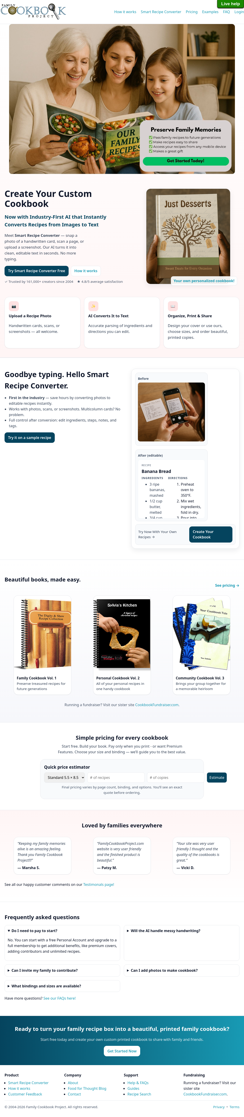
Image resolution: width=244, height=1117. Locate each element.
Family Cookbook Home (33, 11)
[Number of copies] (175, 777)
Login (239, 11)
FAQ (226, 11)
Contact (74, 1094)
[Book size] (64, 777)
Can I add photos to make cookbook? (164, 970)
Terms (234, 1107)
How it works (125, 11)
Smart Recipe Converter (161, 11)
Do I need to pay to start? (34, 930)
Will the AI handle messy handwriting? (165, 930)
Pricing (192, 11)
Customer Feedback (25, 1094)
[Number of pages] (116, 777)
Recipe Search (139, 1094)
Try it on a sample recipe (29, 437)
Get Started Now (122, 1051)
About (73, 1082)
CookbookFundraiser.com (156, 704)
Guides (133, 1088)
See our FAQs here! (59, 998)
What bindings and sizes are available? (46, 986)
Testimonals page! (98, 884)
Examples (210, 11)
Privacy (219, 1107)
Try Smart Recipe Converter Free (36, 270)
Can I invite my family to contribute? (45, 970)
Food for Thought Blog (87, 1088)
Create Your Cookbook (203, 534)
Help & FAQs (138, 1082)
